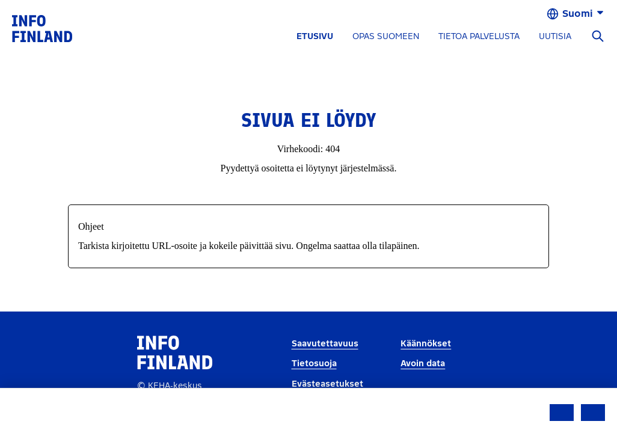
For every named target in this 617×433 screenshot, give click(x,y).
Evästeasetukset (327, 384)
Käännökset (426, 344)
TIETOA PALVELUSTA (479, 36)
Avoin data (423, 363)
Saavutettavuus (325, 344)
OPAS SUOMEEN (385, 36)
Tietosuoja (314, 363)
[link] (42, 28)
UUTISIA (555, 36)
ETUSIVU (314, 36)
